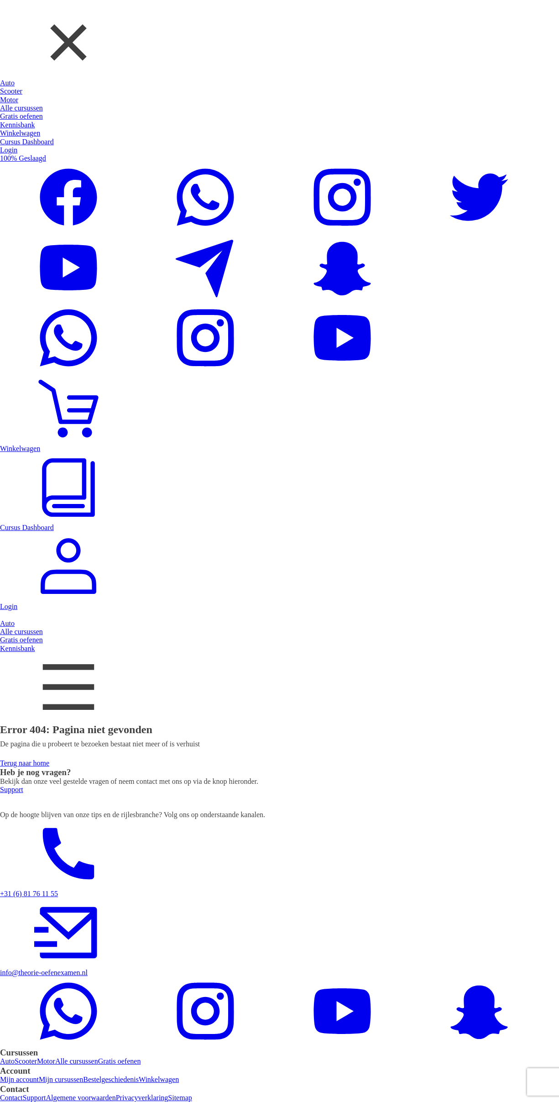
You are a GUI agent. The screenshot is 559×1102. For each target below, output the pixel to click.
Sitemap (180, 1098)
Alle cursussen (76, 1061)
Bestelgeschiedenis (111, 1079)
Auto (7, 1061)
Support (34, 1098)
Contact (11, 1098)
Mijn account (19, 1079)
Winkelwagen (159, 1079)
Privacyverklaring (142, 1098)
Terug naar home (24, 763)
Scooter (26, 1061)
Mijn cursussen (61, 1079)
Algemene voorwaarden (80, 1098)
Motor (46, 1061)
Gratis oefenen (119, 1061)
